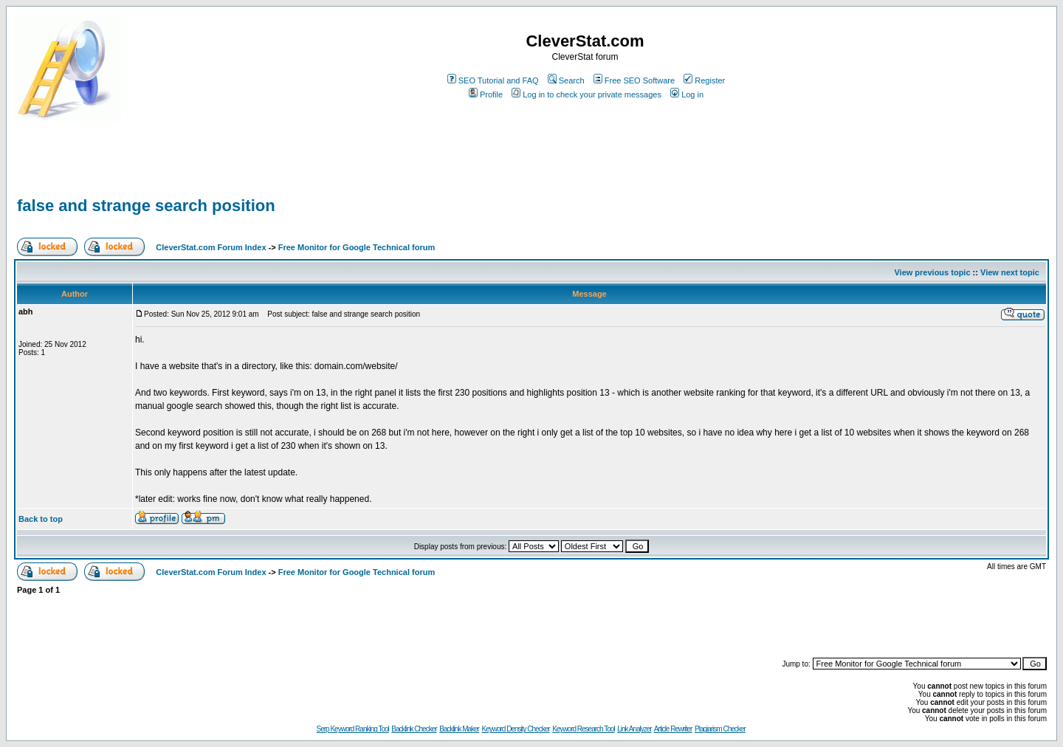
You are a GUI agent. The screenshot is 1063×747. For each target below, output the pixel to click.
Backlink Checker (413, 729)
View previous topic (932, 272)
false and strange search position (146, 205)
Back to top (40, 518)
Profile (486, 94)
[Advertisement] (187, 171)
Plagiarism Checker (720, 729)
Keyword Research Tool (583, 729)
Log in (686, 94)
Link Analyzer (634, 729)
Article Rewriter (673, 729)
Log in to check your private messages (586, 94)
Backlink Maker (459, 729)
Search (566, 80)
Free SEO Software (634, 80)
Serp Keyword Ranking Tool (353, 729)
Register (704, 80)
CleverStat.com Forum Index (211, 247)
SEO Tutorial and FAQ (493, 80)
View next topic (1009, 272)
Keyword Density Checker (516, 729)
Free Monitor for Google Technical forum (356, 247)
